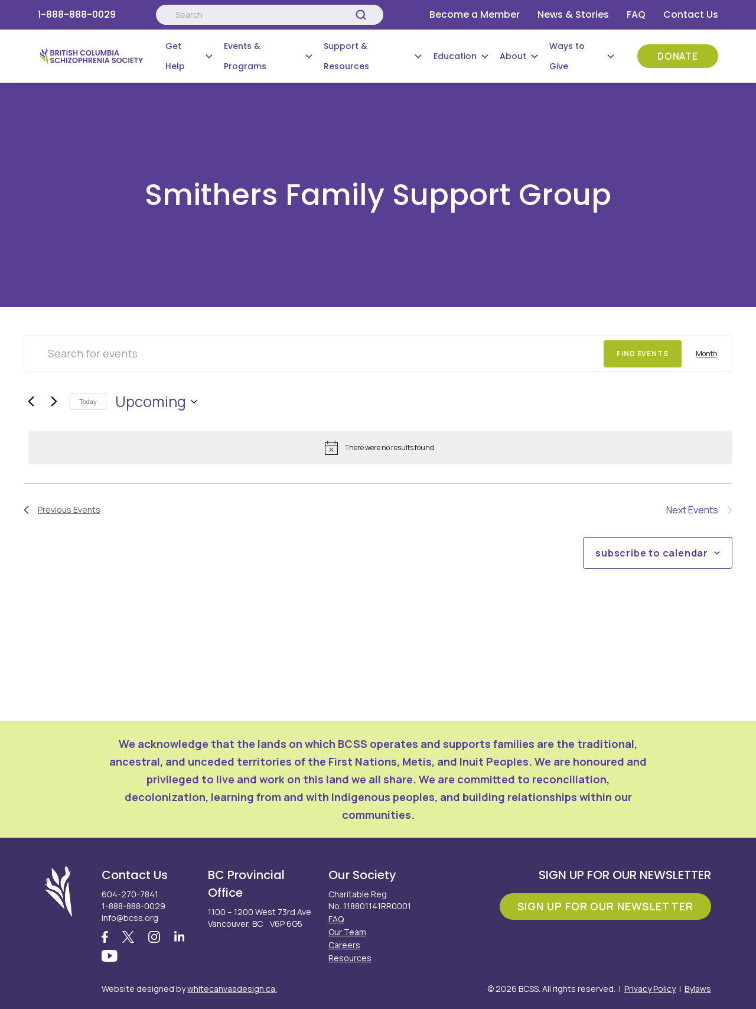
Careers (344, 945)
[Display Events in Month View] (707, 354)
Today (88, 401)
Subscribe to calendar (651, 552)
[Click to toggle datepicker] (156, 401)
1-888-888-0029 (77, 14)
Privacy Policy (650, 988)
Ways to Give (567, 56)
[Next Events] (54, 402)
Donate (677, 56)
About (513, 56)
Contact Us (690, 14)
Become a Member (474, 14)
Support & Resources (346, 56)
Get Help (175, 56)
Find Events (643, 354)
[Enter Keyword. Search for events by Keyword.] (314, 354)
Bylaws (698, 988)
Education (455, 56)
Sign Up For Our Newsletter (605, 906)
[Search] (360, 14)
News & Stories (573, 14)
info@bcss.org (130, 917)
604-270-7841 (130, 894)
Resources (350, 958)
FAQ (636, 14)
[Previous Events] (31, 402)
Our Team (347, 932)
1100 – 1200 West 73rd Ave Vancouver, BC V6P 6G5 (259, 917)
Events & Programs (245, 56)
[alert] (380, 447)
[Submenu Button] (209, 56)
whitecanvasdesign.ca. (232, 988)
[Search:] (269, 15)
